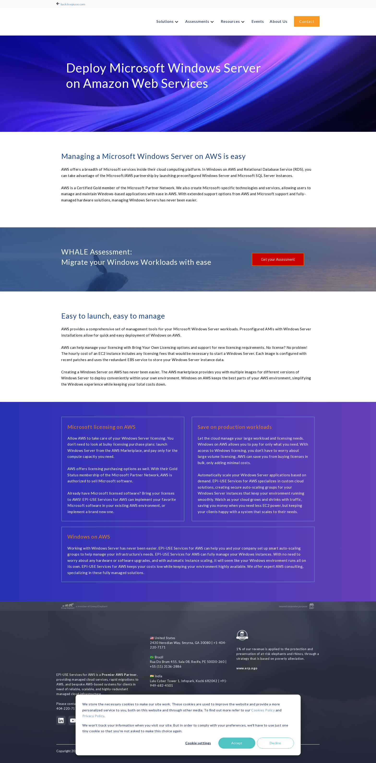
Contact (306, 20)
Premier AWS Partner (119, 648)
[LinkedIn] (61, 694)
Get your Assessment (278, 259)
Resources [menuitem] (230, 20)
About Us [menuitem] (278, 20)
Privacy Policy (93, 716)
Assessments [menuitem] (197, 20)
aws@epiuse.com (101, 677)
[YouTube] (73, 694)
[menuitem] (168, 20)
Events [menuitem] (257, 20)
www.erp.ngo (246, 669)
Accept (236, 743)
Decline (275, 743)
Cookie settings (198, 743)
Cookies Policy (263, 710)
